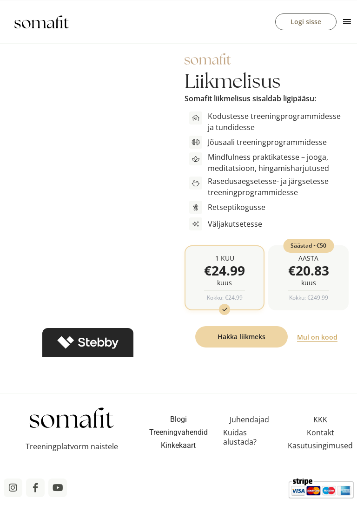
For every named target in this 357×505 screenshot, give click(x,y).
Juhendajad (249, 420)
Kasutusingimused (320, 446)
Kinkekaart (178, 445)
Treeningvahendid (178, 432)
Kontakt (320, 433)
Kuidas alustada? (240, 437)
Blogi (178, 419)
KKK (320, 420)
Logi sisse (306, 21)
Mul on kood (317, 337)
